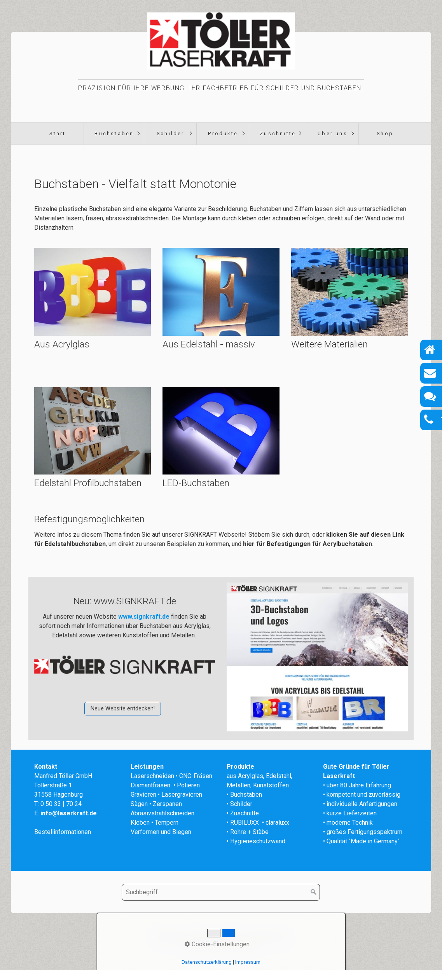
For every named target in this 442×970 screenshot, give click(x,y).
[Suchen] (313, 892)
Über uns (333, 133)
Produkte (223, 133)
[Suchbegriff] (221, 892)
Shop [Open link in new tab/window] (385, 133)
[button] (122, 708)
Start (57, 133)
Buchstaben (114, 133)
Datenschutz (268, 936)
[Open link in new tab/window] (317, 657)
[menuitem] (57, 134)
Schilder (171, 133)
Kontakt (199, 936)
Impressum (230, 936)
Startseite (169, 936)
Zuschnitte (278, 133)
